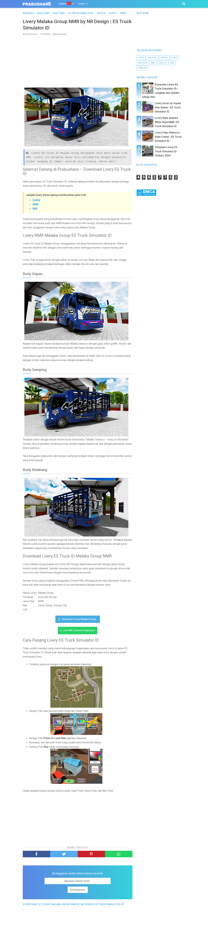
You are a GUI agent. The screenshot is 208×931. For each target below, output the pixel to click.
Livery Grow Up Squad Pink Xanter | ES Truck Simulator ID (168, 107)
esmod (174, 57)
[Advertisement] (77, 61)
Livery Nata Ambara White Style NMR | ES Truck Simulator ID (167, 122)
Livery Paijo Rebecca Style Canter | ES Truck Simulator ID (168, 136)
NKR (35, 208)
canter (164, 57)
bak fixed (152, 57)
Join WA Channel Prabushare (79, 630)
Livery (81, 4)
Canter (36, 199)
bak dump (143, 63)
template (142, 68)
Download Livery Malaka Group (79, 619)
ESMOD (65, 3)
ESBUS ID (163, 63)
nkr (172, 63)
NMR (35, 204)
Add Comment (59, 34)
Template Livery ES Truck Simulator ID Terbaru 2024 (166, 151)
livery (141, 57)
